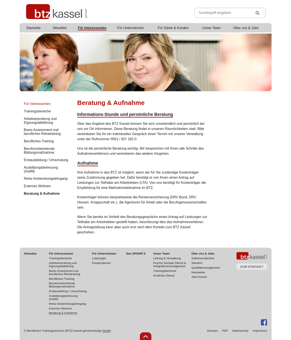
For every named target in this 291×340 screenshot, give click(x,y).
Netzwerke (198, 272)
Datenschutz (240, 330)
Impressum (260, 330)
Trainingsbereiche (60, 258)
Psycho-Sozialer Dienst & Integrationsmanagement (169, 264)
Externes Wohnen (60, 308)
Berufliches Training (61, 278)
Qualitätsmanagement (205, 267)
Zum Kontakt (251, 266)
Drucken (212, 330)
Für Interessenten (37, 104)
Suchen (257, 13)
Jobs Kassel (199, 276)
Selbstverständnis (202, 258)
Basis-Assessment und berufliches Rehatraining (64, 272)
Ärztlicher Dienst (163, 275)
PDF (225, 330)
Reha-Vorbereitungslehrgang (67, 303)
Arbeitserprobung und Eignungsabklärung (63, 264)
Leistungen (99, 258)
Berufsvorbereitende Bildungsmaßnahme (62, 285)
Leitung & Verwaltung (167, 258)
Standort (196, 263)
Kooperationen (101, 263)
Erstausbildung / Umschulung (68, 291)
